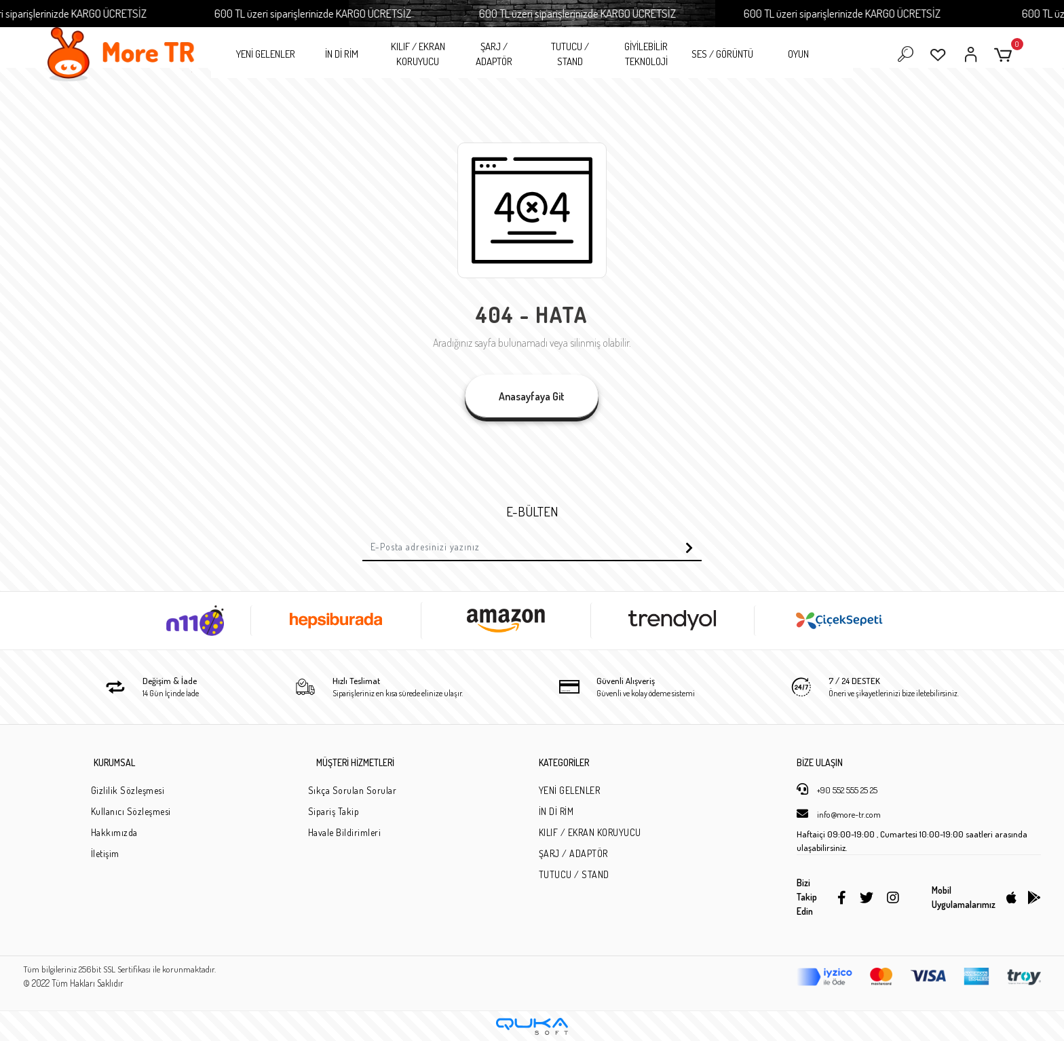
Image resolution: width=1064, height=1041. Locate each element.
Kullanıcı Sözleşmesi (131, 811)
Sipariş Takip (334, 811)
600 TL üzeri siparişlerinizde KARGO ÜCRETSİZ (325, 13)
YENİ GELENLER (265, 54)
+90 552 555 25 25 (837, 789)
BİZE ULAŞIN (820, 762)
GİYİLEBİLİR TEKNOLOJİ (646, 54)
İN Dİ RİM (341, 54)
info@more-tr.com (839, 814)
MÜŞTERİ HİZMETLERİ (355, 762)
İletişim (105, 853)
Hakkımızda (114, 832)
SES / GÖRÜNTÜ (722, 54)
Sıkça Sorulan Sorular (352, 790)
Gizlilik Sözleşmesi (128, 790)
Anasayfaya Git (532, 396)
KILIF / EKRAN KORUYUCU (418, 54)
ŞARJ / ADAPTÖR (494, 54)
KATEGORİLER (564, 762)
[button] (1005, 54)
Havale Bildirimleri (344, 832)
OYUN (798, 54)
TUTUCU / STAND (570, 54)
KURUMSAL (114, 762)
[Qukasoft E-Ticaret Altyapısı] (532, 1026)
